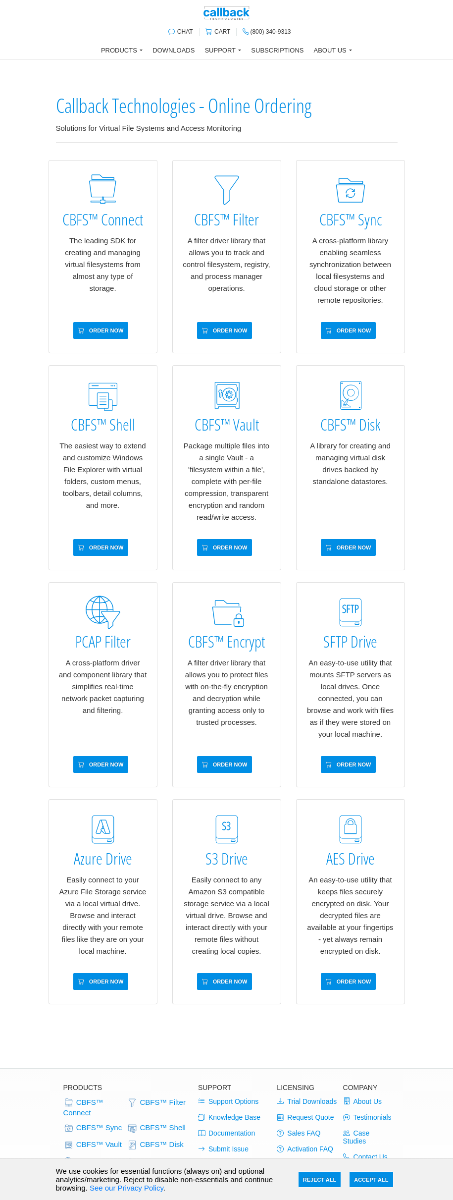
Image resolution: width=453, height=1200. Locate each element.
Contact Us (365, 1157)
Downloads (173, 50)
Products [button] (119, 50)
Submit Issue (223, 1149)
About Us (362, 1101)
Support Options (228, 1101)
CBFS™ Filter (156, 1102)
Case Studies (356, 1137)
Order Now (101, 330)
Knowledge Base (229, 1117)
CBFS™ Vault (92, 1145)
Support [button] (220, 50)
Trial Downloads (307, 1101)
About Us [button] (330, 50)
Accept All (371, 1180)
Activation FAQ (305, 1149)
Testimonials (367, 1117)
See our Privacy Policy (126, 1188)
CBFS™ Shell (156, 1128)
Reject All (319, 1180)
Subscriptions (277, 50)
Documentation (226, 1133)
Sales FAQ (298, 1133)
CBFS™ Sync (92, 1128)
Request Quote (305, 1117)
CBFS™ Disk (155, 1145)
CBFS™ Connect (83, 1107)
